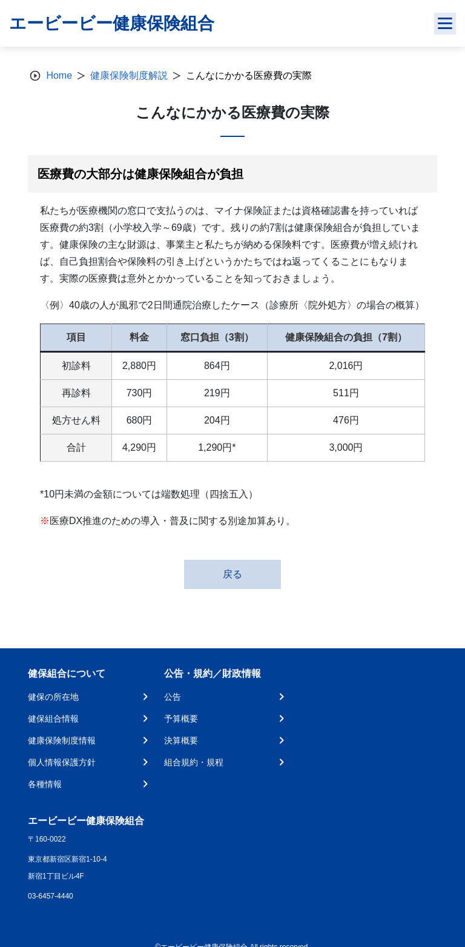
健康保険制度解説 (129, 75)
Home (59, 75)
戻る (232, 574)
